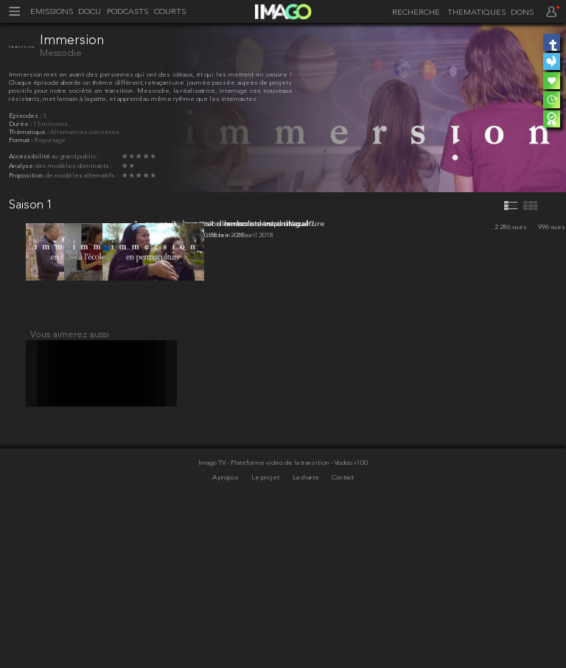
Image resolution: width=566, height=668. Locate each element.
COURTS (170, 12)
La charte (307, 630)
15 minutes (50, 124)
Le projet (266, 630)
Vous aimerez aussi (69, 479)
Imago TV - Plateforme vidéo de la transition (264, 616)
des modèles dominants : (73, 166)
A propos (226, 630)
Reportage (50, 140)
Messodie (61, 53)
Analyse (22, 166)
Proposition (27, 175)
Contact (343, 630)
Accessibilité (30, 156)
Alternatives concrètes (84, 132)
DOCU (89, 12)
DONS (522, 13)
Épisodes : (26, 116)
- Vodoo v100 (349, 616)
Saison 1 (31, 205)
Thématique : (29, 132)
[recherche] (413, 13)
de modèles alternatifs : (81, 175)
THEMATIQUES (476, 13)
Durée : (21, 124)
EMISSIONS (51, 12)
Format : (21, 140)
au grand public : (75, 156)
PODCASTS (127, 12)
